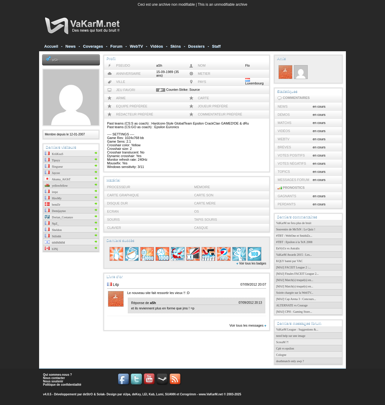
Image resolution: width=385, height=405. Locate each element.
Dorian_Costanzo (59, 217)
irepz (51, 192)
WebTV (136, 46)
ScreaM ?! (282, 342)
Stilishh (53, 236)
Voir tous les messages (247, 325)
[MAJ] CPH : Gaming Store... (294, 311)
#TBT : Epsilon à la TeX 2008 (294, 242)
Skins (175, 46)
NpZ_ (52, 223)
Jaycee (52, 173)
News (71, 46)
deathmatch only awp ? (290, 361)
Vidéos (156, 46)
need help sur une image (290, 335)
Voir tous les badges (251, 263)
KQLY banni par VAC (289, 261)
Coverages (93, 46)
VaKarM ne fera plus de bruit (293, 223)
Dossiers (196, 46)
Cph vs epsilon (285, 348)
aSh (55, 60)
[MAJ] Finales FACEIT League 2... (297, 273)
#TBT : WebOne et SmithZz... (294, 235)
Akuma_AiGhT (58, 179)
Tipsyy (52, 160)
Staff (216, 46)
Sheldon (53, 230)
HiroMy (53, 198)
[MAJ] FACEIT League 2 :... (293, 267)
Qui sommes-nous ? (57, 374)
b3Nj (51, 249)
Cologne (281, 354)
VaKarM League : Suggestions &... (297, 329)
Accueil (51, 46)
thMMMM (55, 242)
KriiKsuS (54, 154)
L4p (116, 285)
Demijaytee (55, 211)
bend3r (52, 204)
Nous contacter (54, 378)
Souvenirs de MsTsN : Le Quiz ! (295, 229)
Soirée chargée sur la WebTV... (294, 292)
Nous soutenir (53, 381)
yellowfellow (56, 185)
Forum (116, 46)
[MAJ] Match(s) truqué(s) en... (294, 280)
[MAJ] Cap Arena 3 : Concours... (296, 299)
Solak (101, 394)
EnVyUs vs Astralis (288, 248)
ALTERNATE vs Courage (292, 305)
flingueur (54, 166)
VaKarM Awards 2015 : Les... (294, 254)
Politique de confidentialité (62, 384)
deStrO (88, 394)
